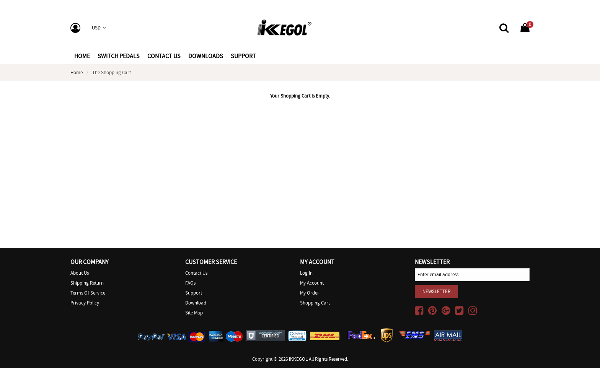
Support (193, 293)
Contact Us (196, 273)
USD (99, 27)
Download (195, 303)
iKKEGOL (298, 359)
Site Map (194, 312)
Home (82, 56)
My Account (312, 283)
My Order (309, 293)
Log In (306, 273)
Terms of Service (87, 293)
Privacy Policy (84, 303)
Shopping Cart (315, 303)
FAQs (190, 283)
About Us (79, 273)
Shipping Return (87, 283)
